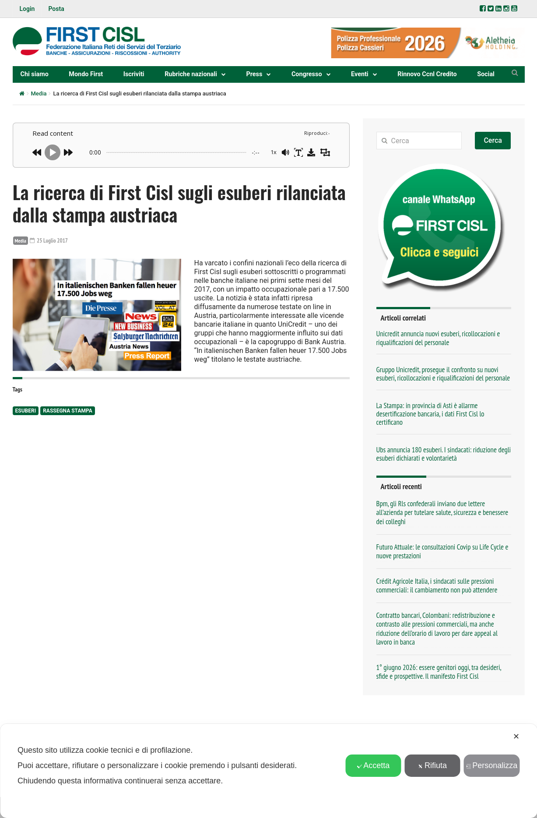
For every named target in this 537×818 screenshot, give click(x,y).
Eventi (360, 74)
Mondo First (86, 74)
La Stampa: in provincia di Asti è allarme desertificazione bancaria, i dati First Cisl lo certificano (430, 414)
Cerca (493, 140)
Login (27, 8)
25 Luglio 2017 (50, 240)
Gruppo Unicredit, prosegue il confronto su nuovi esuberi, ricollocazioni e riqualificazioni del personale (443, 374)
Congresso (306, 74)
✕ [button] (516, 736)
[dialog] (268, 771)
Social (486, 74)
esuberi (25, 411)
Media (39, 93)
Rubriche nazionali (191, 74)
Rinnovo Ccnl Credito (426, 74)
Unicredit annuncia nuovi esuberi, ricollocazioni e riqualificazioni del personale (438, 338)
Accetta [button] (373, 765)
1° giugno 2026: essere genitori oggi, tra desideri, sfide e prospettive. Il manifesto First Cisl (438, 672)
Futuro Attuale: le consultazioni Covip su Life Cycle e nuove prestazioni (442, 551)
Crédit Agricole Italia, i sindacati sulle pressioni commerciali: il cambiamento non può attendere (437, 585)
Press (254, 74)
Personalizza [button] (491, 765)
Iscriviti (133, 74)
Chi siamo (35, 74)
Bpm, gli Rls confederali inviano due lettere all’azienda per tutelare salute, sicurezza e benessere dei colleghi (442, 512)
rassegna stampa (67, 411)
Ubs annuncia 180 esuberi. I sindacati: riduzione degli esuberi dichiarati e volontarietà (443, 454)
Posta (56, 8)
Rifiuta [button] (432, 765)
